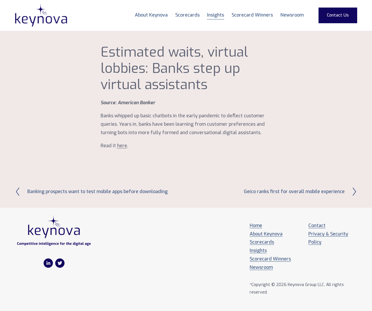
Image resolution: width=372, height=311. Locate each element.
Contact (317, 225)
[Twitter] (60, 263)
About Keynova (151, 15)
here (122, 146)
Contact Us (338, 15)
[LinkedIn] (48, 263)
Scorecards (262, 242)
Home (256, 225)
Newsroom (292, 15)
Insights (215, 15)
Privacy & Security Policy (328, 238)
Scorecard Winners (252, 15)
